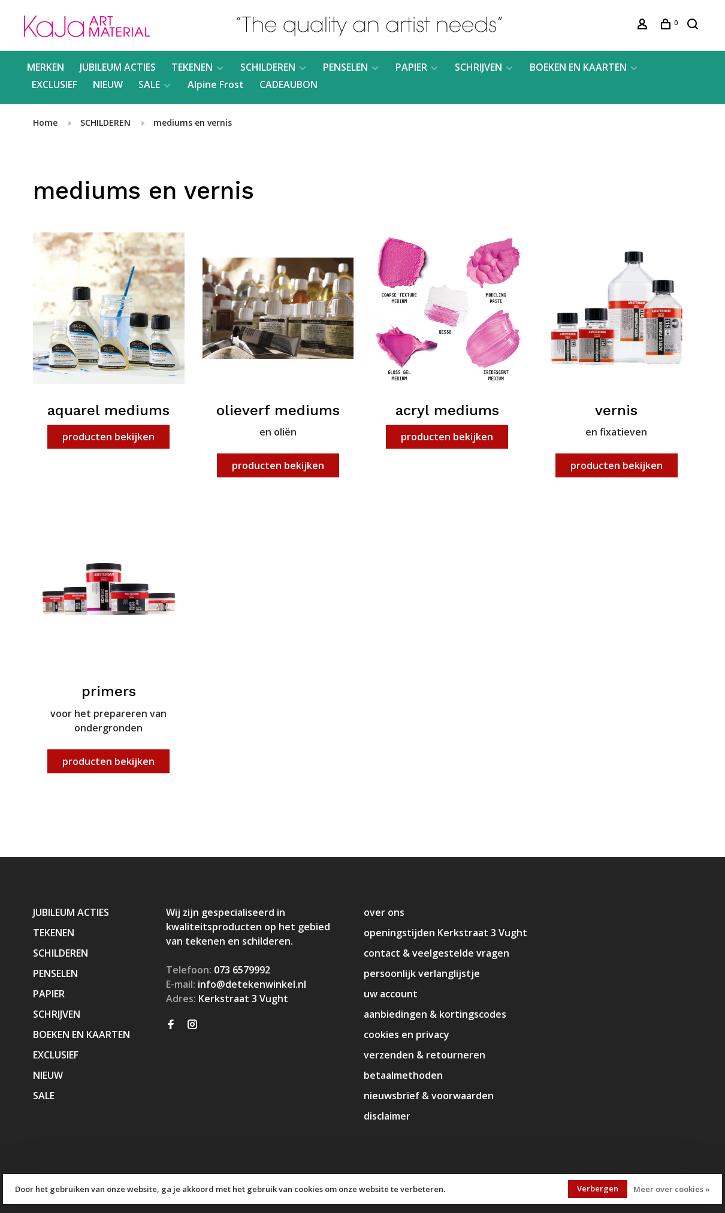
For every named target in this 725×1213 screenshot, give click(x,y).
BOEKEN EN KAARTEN (578, 67)
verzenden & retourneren (424, 1054)
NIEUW (108, 84)
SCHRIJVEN (478, 67)
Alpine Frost (216, 84)
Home (45, 122)
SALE (149, 84)
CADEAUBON (288, 84)
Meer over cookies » (671, 1189)
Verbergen (597, 1188)
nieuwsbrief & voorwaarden (429, 1095)
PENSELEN (345, 67)
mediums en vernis (192, 122)
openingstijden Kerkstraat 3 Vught (445, 932)
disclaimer (387, 1116)
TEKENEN (192, 67)
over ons (384, 912)
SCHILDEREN (267, 67)
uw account (391, 993)
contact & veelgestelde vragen (436, 953)
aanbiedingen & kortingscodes (435, 1014)
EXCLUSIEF (54, 84)
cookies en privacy (406, 1034)
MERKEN (45, 67)
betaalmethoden (403, 1075)
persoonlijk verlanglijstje (422, 973)
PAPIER (411, 67)
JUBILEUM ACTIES (118, 67)
